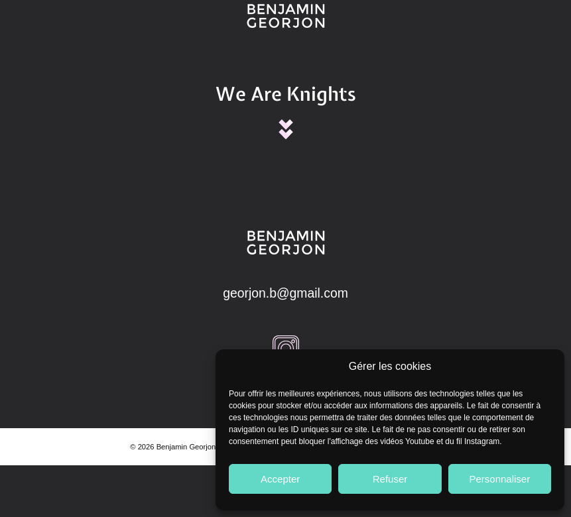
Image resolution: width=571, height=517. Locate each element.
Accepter (280, 479)
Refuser (390, 479)
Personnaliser (499, 479)
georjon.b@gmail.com (285, 293)
